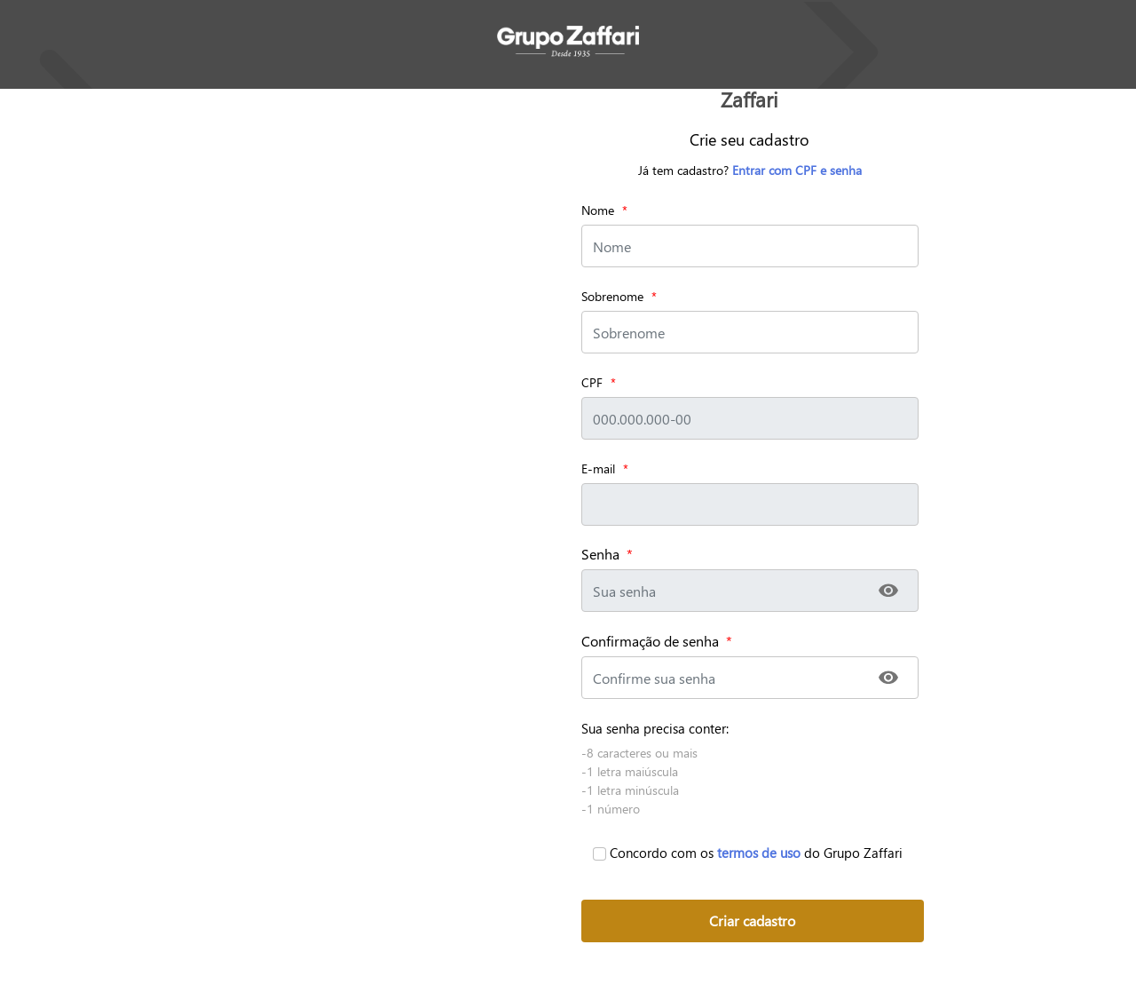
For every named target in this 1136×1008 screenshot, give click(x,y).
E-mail (598, 468)
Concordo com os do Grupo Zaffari (748, 852)
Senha (607, 554)
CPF (592, 382)
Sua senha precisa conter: (655, 728)
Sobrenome (612, 296)
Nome (597, 210)
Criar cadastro (752, 920)
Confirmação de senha (656, 641)
